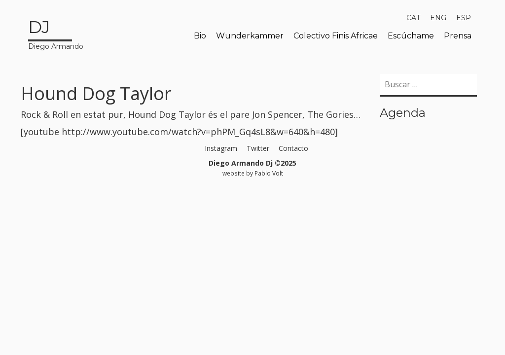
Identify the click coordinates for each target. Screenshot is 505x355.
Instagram (221, 148)
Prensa (457, 35)
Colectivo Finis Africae (335, 35)
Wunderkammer (250, 35)
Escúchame (411, 35)
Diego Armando (55, 33)
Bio (200, 35)
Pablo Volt (268, 173)
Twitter (258, 148)
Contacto (293, 148)
